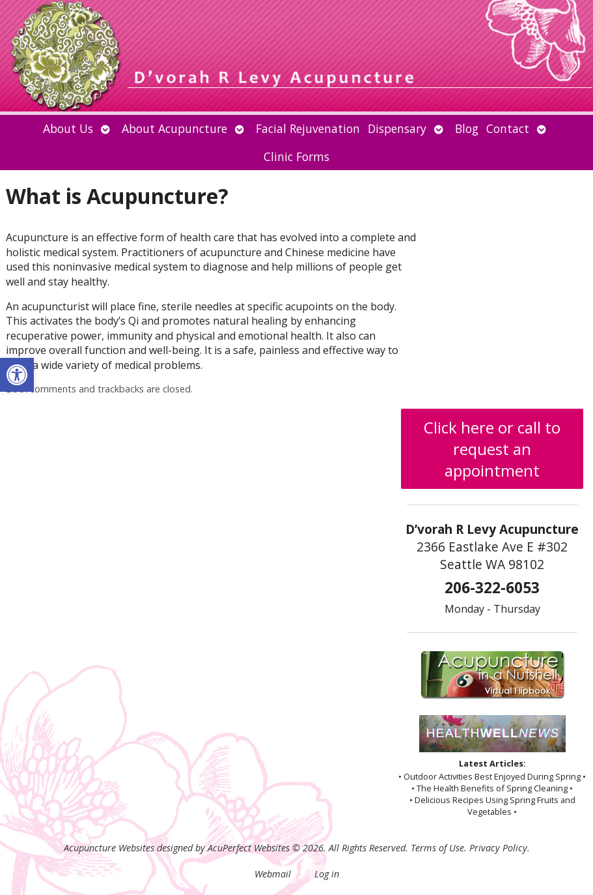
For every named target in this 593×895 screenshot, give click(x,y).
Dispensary (397, 128)
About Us (68, 128)
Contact (507, 128)
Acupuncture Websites (109, 848)
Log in (326, 874)
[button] (17, 375)
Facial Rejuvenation (308, 128)
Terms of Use (437, 848)
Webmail (273, 874)
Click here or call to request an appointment (492, 449)
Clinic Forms (296, 156)
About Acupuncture (174, 128)
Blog (466, 128)
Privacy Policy (498, 848)
